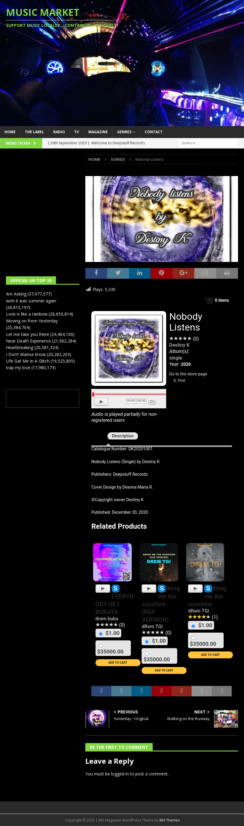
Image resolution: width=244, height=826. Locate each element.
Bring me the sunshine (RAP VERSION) (161, 604)
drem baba (107, 619)
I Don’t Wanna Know (26, 354)
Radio (59, 131)
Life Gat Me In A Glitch (27, 361)
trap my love (18, 367)
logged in (120, 774)
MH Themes (170, 820)
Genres (124, 131)
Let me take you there (27, 334)
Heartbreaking (19, 347)
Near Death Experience (28, 341)
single (175, 358)
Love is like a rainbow (27, 314)
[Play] (101, 402)
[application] (128, 402)
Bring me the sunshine (207, 596)
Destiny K (179, 345)
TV (76, 131)
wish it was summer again (31, 301)
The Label (34, 131)
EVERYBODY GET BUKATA (115, 604)
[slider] (128, 394)
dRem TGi (152, 626)
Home (10, 131)
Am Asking (16, 294)
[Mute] (152, 401)
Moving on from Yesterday (32, 321)
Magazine (98, 131)
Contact (154, 131)
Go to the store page (188, 374)
